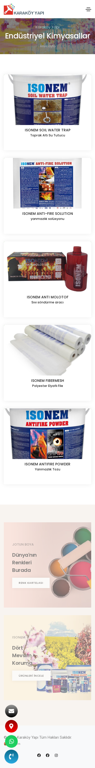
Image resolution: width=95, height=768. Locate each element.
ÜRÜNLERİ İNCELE (31, 676)
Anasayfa (47, 46)
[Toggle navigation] (88, 9)
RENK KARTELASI (31, 583)
